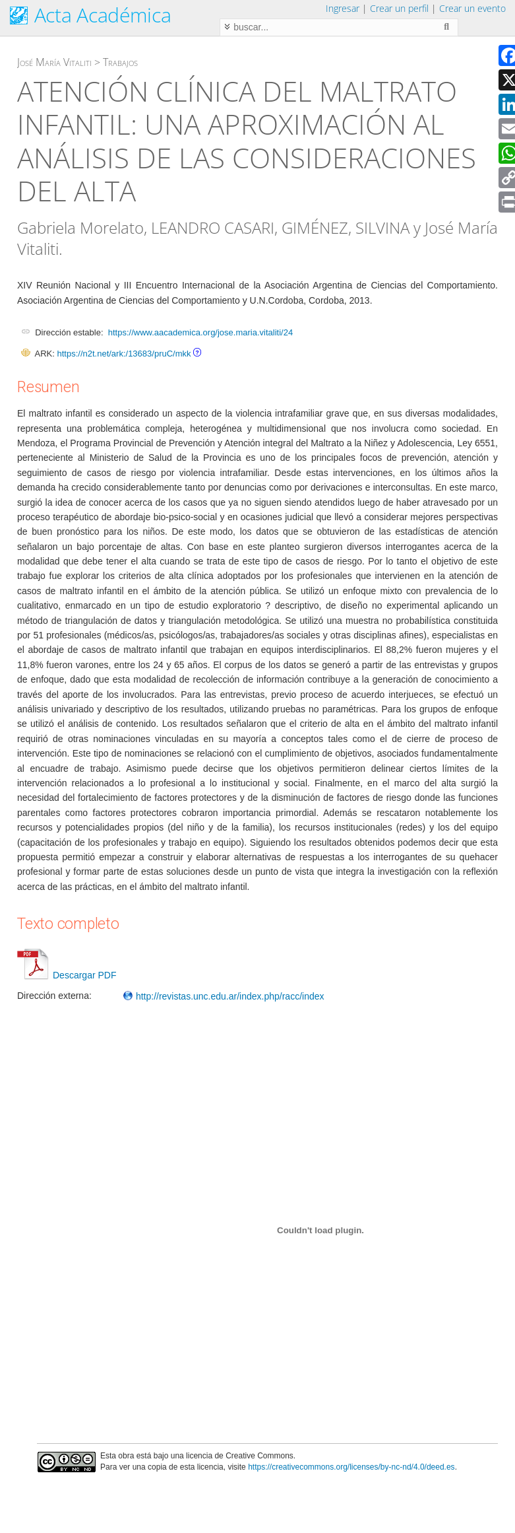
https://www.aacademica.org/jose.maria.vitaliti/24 (200, 332)
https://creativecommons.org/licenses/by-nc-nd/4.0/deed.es (351, 1467)
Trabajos (120, 62)
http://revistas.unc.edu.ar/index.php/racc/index (223, 996)
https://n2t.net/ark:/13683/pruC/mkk (124, 353)
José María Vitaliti (54, 62)
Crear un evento (472, 8)
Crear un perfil (399, 8)
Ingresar (342, 8)
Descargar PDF (66, 975)
